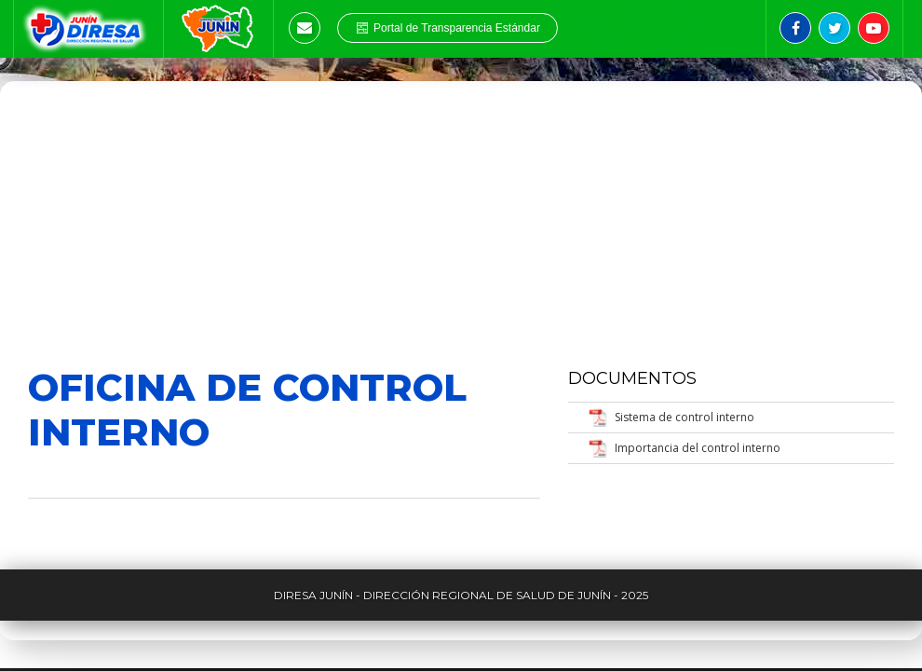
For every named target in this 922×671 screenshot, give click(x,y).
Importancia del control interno (697, 448)
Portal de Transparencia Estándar (447, 27)
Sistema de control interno (684, 417)
